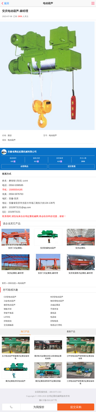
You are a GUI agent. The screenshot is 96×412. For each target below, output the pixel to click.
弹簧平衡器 (8, 313)
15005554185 (16, 189)
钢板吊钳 (8, 309)
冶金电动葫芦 (9, 301)
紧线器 (53, 313)
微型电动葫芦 (9, 305)
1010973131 (14, 212)
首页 (4, 283)
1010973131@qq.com (20, 207)
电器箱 (53, 317)
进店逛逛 (72, 166)
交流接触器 (8, 325)
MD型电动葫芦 (56, 297)
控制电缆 (54, 321)
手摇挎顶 (54, 309)
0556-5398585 (16, 185)
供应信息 (12, 283)
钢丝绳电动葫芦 (57, 301)
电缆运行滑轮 (56, 325)
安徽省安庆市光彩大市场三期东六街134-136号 (32, 203)
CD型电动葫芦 (10, 297)
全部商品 (24, 166)
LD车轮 (7, 317)
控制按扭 (8, 321)
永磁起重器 (55, 305)
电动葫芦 (22, 283)
